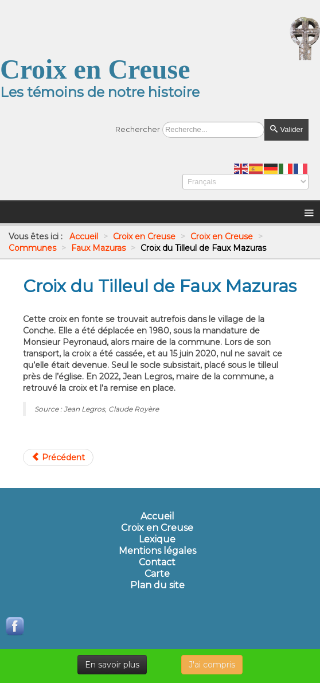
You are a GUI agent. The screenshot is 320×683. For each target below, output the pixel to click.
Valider (286, 129)
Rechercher (137, 129)
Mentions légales (157, 551)
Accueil (157, 516)
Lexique (157, 539)
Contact (157, 562)
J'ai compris (212, 664)
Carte (157, 574)
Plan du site (157, 585)
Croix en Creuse (157, 528)
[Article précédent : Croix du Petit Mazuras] (58, 457)
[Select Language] (245, 181)
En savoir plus (112, 664)
